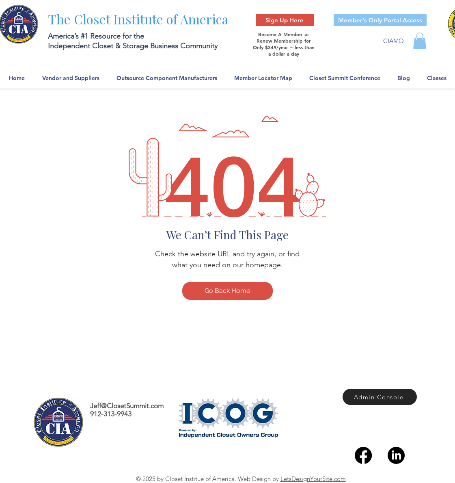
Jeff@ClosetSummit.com (127, 406)
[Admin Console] (380, 397)
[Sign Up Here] (285, 20)
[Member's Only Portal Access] (380, 20)
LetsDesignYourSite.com (313, 479)
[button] (420, 40)
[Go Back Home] (227, 291)
